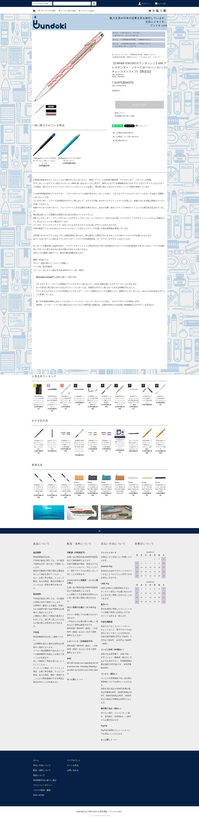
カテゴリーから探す (47, 11)
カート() (160, 4)
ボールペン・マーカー (131, 33)
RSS (35, 795)
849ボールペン (145, 39)
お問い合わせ (73, 770)
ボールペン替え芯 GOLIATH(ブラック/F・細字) (63, 270)
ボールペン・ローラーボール (126, 35)
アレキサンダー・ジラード (125, 46)
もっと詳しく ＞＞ (75, 679)
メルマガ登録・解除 (42, 790)
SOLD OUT (139, 104)
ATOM (41, 795)
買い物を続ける (119, 140)
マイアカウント (74, 760)
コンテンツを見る (86, 11)
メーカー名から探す (67, 11)
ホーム (115, 33)
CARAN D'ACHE (128, 39)
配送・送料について (42, 770)
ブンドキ (91, 815)
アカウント (144, 4)
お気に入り (141, 125)
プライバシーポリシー (43, 785)
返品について (120, 113)
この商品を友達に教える (122, 133)
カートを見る (73, 765)
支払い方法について (42, 765)
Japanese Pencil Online (103, 815)
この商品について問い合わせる (125, 137)
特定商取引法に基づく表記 (125, 116)
